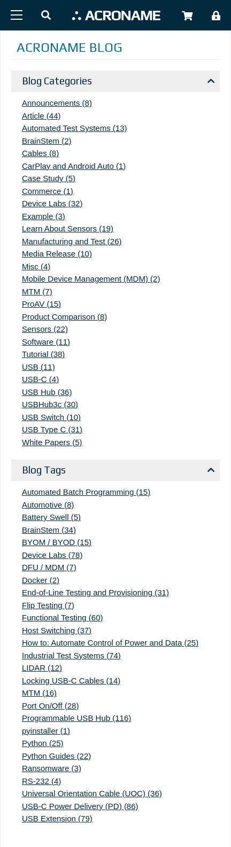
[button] (46, 15)
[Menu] (16, 15)
